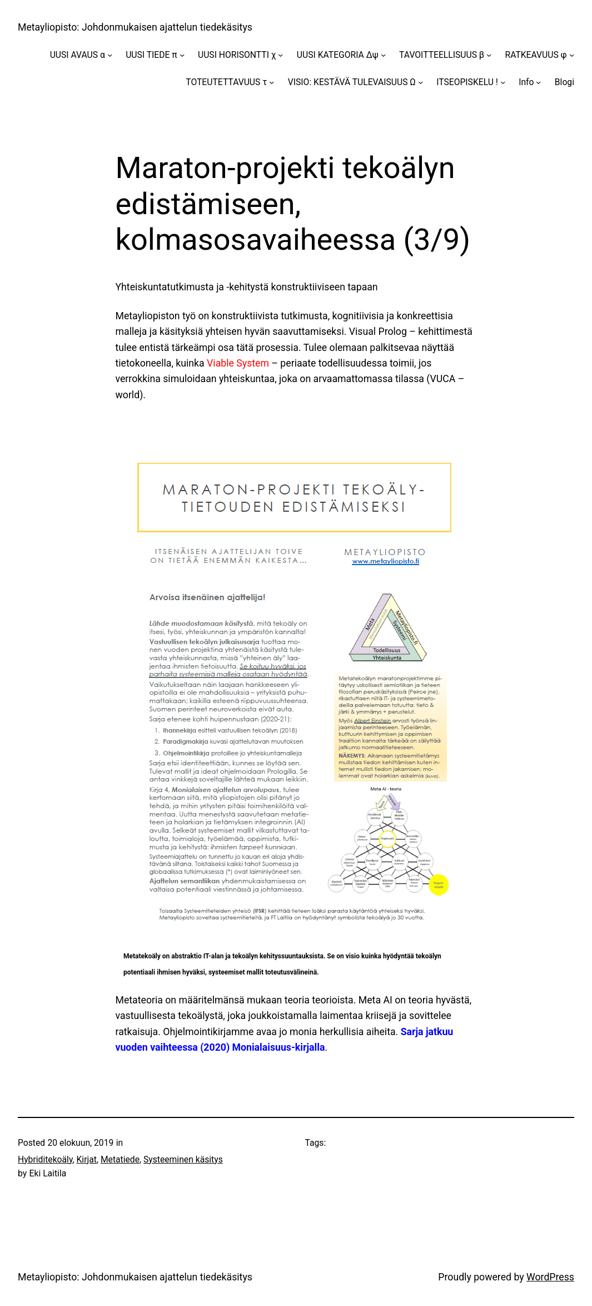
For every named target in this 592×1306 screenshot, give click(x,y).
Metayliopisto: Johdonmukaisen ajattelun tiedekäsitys (135, 27)
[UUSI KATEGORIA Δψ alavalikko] (383, 54)
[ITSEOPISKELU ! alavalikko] (502, 82)
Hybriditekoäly (45, 1159)
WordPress (550, 1277)
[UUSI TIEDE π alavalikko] (182, 54)
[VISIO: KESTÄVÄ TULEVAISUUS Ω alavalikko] (420, 82)
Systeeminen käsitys (183, 1159)
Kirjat (87, 1159)
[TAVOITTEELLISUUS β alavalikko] (488, 54)
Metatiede (120, 1159)
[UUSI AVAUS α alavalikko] (109, 54)
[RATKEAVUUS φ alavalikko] (571, 54)
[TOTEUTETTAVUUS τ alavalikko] (271, 82)
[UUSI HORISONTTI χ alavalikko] (280, 54)
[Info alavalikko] (538, 82)
